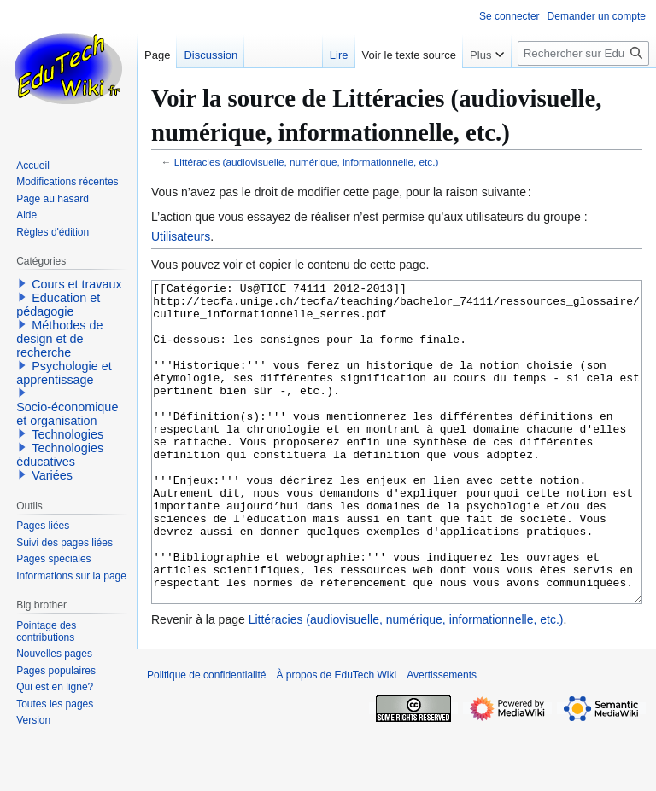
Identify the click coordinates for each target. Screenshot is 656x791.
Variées (52, 475)
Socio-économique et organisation (67, 413)
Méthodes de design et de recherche (59, 338)
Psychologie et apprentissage (64, 373)
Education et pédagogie (58, 304)
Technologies (67, 434)
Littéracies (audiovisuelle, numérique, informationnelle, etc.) (306, 161)
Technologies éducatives (59, 454)
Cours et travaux (77, 284)
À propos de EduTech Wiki (336, 739)
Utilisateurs (180, 236)
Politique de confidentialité (206, 739)
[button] (22, 283)
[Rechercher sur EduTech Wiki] (583, 53)
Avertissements (442, 739)
